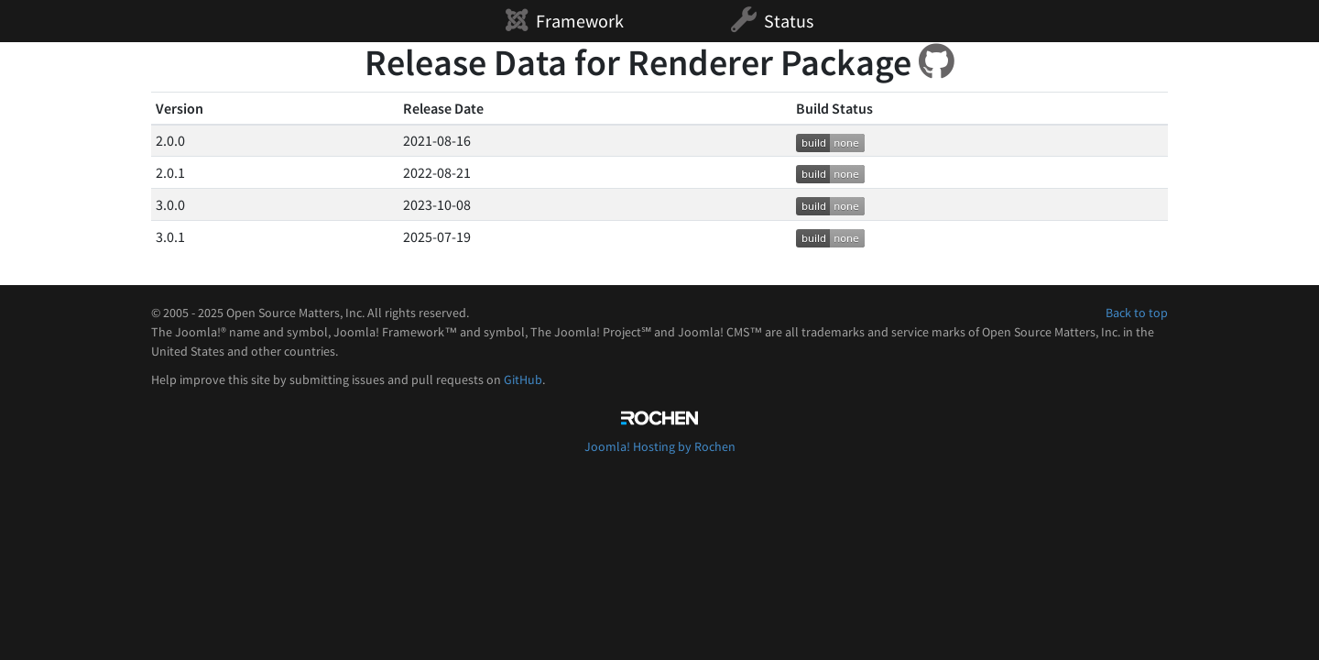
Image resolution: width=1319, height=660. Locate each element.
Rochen (659, 418)
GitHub (523, 379)
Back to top (1137, 312)
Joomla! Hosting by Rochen (660, 446)
